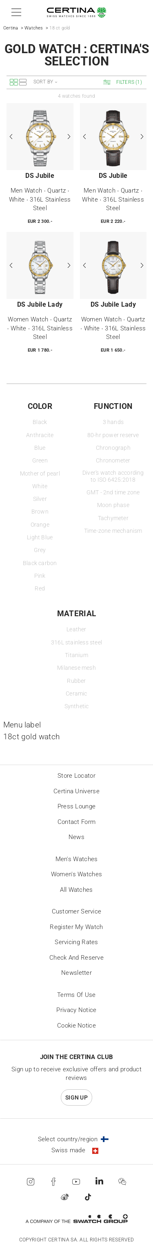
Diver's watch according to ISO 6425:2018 (113, 476)
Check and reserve (76, 957)
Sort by (43, 82)
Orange (40, 524)
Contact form (77, 822)
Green (40, 460)
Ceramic (76, 693)
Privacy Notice (76, 1010)
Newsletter (76, 972)
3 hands (113, 422)
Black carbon (40, 563)
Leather (76, 629)
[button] (14, 12)
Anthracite (39, 435)
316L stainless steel (76, 642)
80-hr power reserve (113, 435)
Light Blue (40, 537)
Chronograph (113, 447)
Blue (40, 447)
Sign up (76, 1097)
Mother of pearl (40, 473)
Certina (10, 28)
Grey (40, 550)
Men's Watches (76, 859)
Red (40, 588)
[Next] (68, 136)
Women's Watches (76, 874)
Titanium (76, 655)
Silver (40, 499)
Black (40, 422)
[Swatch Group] (76, 1218)
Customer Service (77, 911)
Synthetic (76, 706)
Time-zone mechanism (113, 530)
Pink (40, 575)
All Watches (76, 889)
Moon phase (113, 505)
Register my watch (76, 927)
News (76, 837)
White (39, 486)
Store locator (76, 775)
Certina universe (76, 791)
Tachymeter (113, 518)
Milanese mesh (76, 667)
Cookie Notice (76, 1025)
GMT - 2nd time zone (113, 492)
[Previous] (11, 136)
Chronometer (113, 460)
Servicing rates (76, 942)
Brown (40, 511)
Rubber (76, 681)
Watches (33, 28)
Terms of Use (76, 995)
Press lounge (77, 806)
